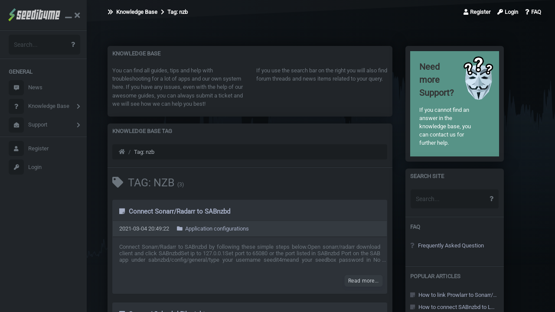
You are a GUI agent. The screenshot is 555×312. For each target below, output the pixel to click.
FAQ (533, 12)
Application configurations (213, 228)
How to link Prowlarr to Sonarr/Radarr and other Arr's (453, 295)
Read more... (363, 281)
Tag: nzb (174, 12)
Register (29, 148)
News (25, 87)
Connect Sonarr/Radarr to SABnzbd (174, 211)
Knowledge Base (39, 106)
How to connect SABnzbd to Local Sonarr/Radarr (453, 307)
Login (25, 167)
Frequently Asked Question (447, 245)
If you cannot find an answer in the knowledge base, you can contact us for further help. (445, 103)
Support (28, 125)
